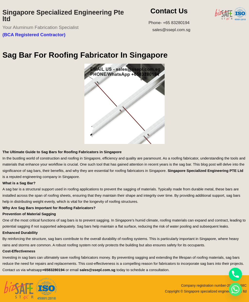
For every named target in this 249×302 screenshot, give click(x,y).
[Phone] (235, 274)
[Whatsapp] (235, 289)
